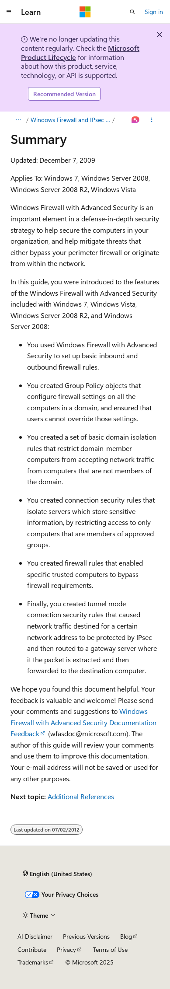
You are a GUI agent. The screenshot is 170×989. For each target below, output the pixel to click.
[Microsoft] (85, 11)
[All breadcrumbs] (18, 120)
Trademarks (32, 962)
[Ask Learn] (135, 120)
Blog (126, 936)
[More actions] (152, 120)
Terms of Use (110, 949)
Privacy (66, 949)
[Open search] (132, 12)
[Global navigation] (8, 12)
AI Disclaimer (34, 936)
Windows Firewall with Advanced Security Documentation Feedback (83, 722)
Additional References (81, 796)
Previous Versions (86, 936)
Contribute (31, 949)
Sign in (154, 11)
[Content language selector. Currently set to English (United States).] (57, 874)
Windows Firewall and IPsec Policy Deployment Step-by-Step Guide (71, 119)
